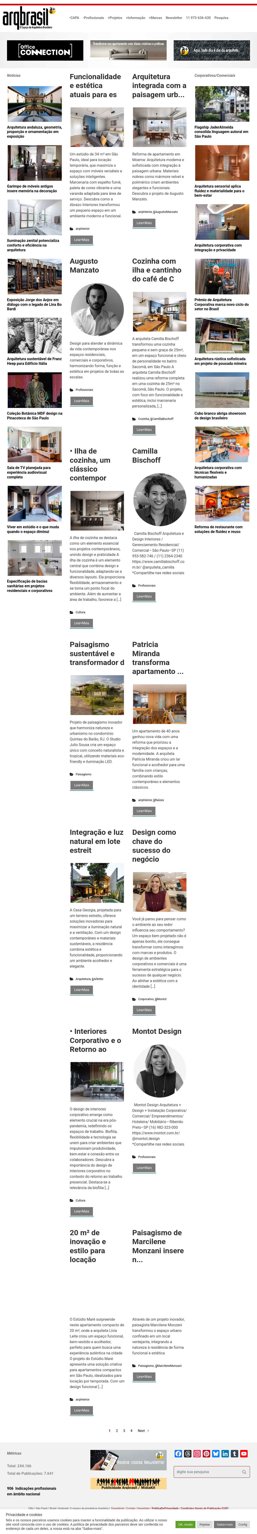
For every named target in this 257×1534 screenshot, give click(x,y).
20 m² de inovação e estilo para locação (88, 1246)
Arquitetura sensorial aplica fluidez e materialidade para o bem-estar (219, 191)
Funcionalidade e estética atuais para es (95, 85)
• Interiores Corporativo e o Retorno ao (95, 1040)
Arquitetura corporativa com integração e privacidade (218, 247)
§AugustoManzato (165, 212)
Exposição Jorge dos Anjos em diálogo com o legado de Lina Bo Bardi (34, 304)
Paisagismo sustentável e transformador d (97, 653)
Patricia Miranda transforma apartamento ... (158, 658)
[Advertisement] (36, 650)
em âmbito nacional (23, 1494)
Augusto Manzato (84, 265)
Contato (131, 1508)
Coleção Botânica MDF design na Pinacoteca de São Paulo (34, 415)
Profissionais (84, 390)
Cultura (80, 612)
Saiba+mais (225, 1524)
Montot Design (156, 1031)
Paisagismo (84, 774)
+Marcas (155, 18)
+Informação (135, 18)
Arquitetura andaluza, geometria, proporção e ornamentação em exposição (34, 132)
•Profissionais (93, 18)
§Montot (161, 999)
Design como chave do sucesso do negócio (154, 846)
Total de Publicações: (25, 1473)
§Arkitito (97, 979)
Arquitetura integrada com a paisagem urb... (159, 85)
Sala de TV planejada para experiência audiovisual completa (29, 472)
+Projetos (115, 18)
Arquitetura (83, 979)
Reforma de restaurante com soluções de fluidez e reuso (218, 529)
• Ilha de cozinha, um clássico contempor (90, 464)
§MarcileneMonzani (168, 1366)
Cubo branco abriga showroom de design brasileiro (220, 415)
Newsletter (174, 18)
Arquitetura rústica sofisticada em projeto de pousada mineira (220, 361)
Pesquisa (221, 18)
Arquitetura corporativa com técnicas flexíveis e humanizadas (218, 472)
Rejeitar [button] (204, 1524)
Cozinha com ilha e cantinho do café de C (156, 270)
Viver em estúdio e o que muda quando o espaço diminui (33, 529)
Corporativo (146, 999)
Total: (12, 1466)
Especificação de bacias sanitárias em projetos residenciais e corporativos (29, 586)
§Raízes (158, 800)
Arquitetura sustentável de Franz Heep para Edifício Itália (34, 361)
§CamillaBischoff (161, 419)
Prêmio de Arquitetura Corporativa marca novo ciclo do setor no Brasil (222, 304)
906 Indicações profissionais (31, 1488)
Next (141, 1431)
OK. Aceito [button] (185, 1524)
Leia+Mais (81, 240)
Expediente (117, 1508)
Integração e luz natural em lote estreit (97, 841)
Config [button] (242, 1524)
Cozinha (143, 419)
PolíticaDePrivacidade (165, 1508)
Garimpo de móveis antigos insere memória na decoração (32, 188)
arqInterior (83, 228)
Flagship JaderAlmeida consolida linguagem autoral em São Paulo (221, 132)
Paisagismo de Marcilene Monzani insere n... (158, 1246)
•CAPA (74, 18)
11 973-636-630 (198, 18)
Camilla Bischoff (146, 455)
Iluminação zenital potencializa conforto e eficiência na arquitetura (33, 245)
